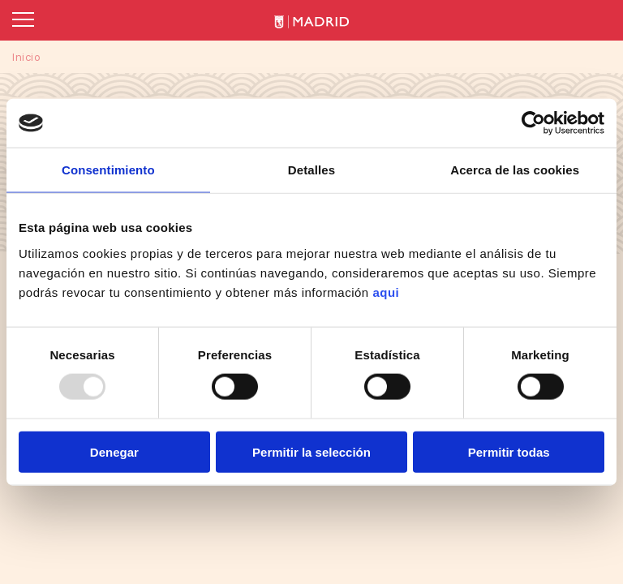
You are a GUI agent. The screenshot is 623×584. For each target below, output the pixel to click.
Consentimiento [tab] (108, 170)
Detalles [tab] (311, 170)
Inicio (26, 56)
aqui (385, 291)
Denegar (114, 451)
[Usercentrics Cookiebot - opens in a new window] (533, 123)
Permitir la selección (311, 451)
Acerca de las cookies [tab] (514, 170)
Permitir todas (509, 451)
